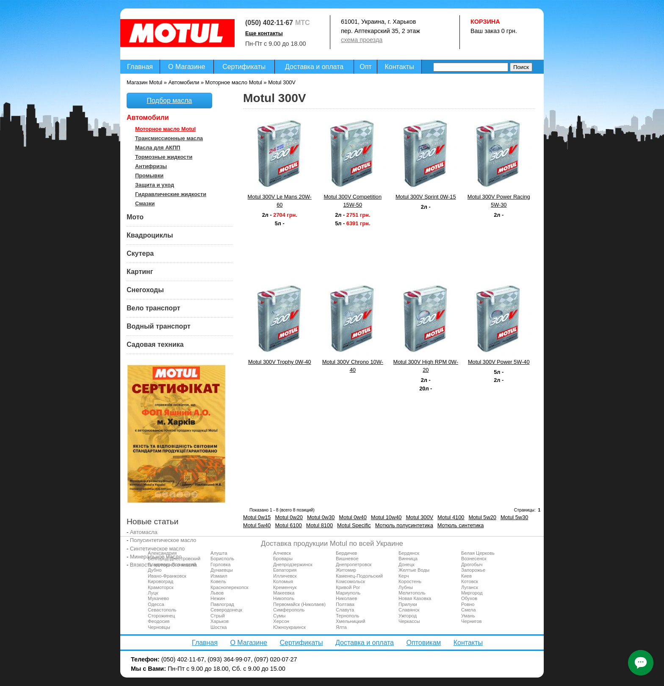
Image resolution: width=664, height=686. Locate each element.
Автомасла (144, 532)
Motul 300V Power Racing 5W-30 (499, 201)
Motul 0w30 (321, 517)
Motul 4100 (450, 517)
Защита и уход (154, 185)
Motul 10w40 (386, 517)
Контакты (399, 66)
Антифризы (151, 166)
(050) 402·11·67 (269, 22)
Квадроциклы (150, 235)
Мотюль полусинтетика (404, 525)
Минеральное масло (156, 556)
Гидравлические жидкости (170, 194)
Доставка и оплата (314, 66)
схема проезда (361, 39)
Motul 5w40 (257, 525)
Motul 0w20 (288, 517)
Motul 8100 (319, 525)
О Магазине (186, 66)
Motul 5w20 (482, 517)
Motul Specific (354, 525)
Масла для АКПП (157, 147)
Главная (140, 66)
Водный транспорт (159, 326)
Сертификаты (244, 66)
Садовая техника (155, 344)
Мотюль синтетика (460, 525)
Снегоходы (145, 289)
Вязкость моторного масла (163, 565)
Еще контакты (264, 33)
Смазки (145, 203)
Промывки (149, 175)
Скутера (140, 253)
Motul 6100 (288, 525)
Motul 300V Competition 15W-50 (353, 201)
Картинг (140, 271)
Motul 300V (419, 517)
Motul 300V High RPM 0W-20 (425, 366)
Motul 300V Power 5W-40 (499, 362)
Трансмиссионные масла (169, 138)
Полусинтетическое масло (163, 540)
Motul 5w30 (514, 517)
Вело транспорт (153, 308)
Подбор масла (169, 100)
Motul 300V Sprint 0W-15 (426, 197)
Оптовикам (423, 642)
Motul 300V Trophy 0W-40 (279, 362)
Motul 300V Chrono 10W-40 (352, 366)
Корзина (485, 21)
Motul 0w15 (257, 517)
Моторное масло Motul (165, 129)
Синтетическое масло (157, 548)
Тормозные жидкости (163, 157)
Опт (365, 66)
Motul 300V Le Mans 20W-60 (280, 201)
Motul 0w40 (352, 517)
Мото (135, 217)
